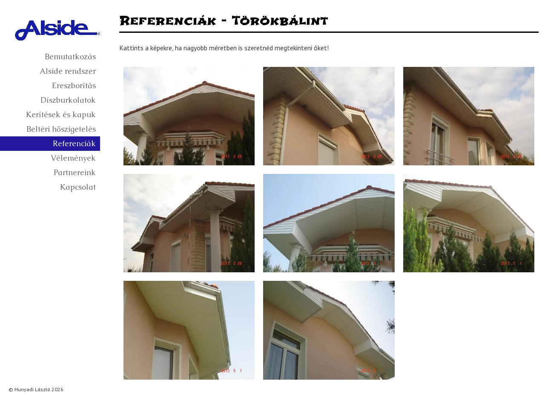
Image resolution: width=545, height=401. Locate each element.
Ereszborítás (74, 85)
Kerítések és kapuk (61, 114)
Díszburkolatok (68, 100)
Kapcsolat (78, 187)
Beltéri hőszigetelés (61, 129)
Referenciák (74, 143)
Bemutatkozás (70, 56)
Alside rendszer (68, 71)
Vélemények (73, 158)
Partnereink (75, 172)
